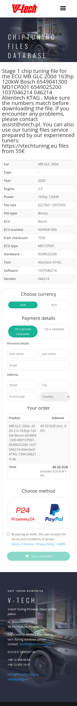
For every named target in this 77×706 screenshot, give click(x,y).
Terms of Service (22, 544)
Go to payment (38, 556)
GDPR (61, 544)
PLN (54, 305)
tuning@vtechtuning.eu (23, 674)
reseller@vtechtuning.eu (35, 644)
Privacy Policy (46, 544)
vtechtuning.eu (18, 679)
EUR (23, 305)
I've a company (54, 329)
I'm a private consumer (23, 331)
